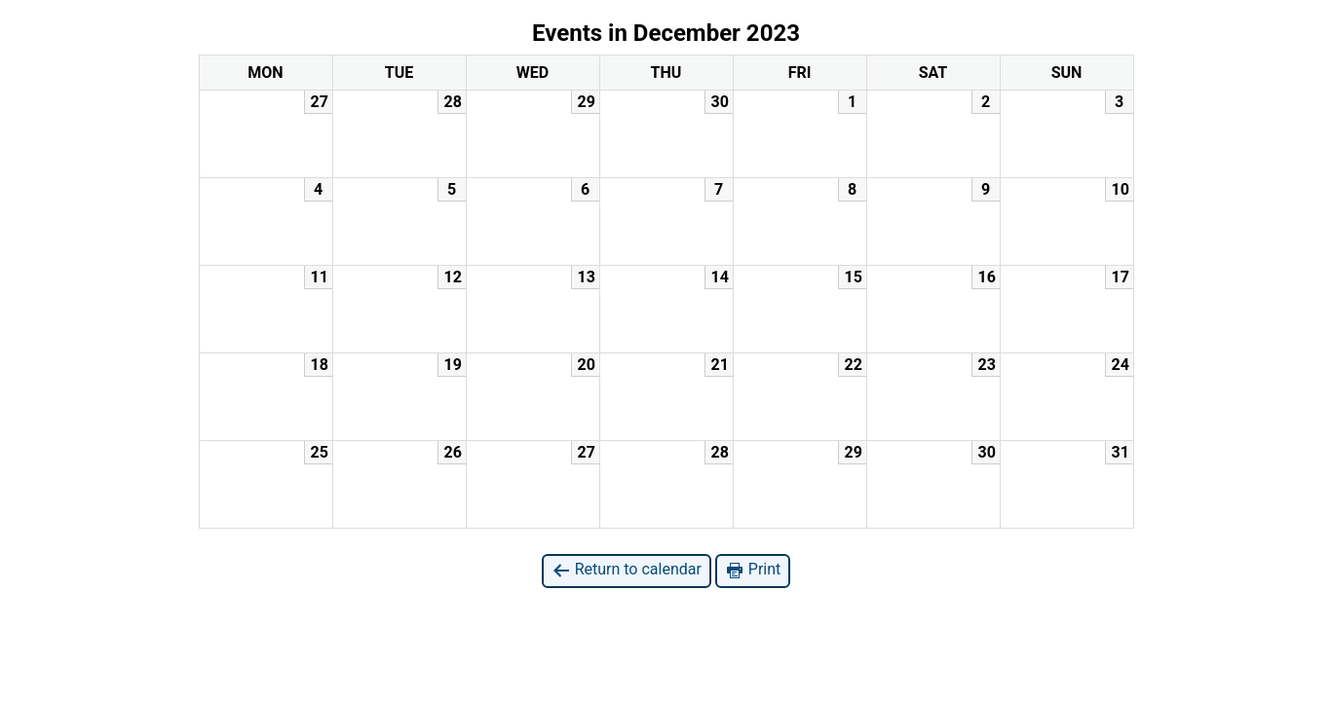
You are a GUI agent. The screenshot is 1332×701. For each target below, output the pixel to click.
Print (752, 570)
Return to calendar (627, 570)
